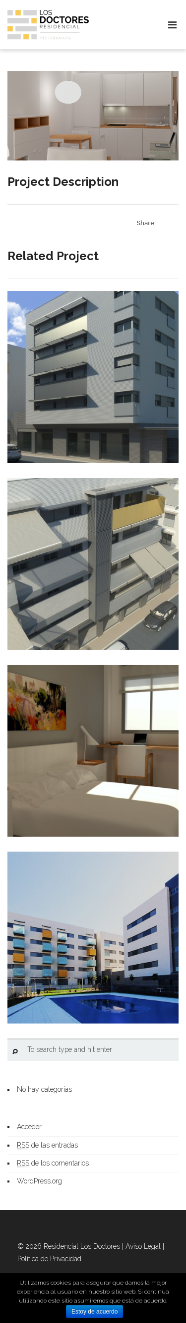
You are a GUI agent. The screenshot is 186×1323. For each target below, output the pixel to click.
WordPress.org (39, 1181)
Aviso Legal (143, 1246)
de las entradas (47, 1145)
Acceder (29, 1127)
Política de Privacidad (49, 1259)
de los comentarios (53, 1163)
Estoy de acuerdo (94, 1311)
